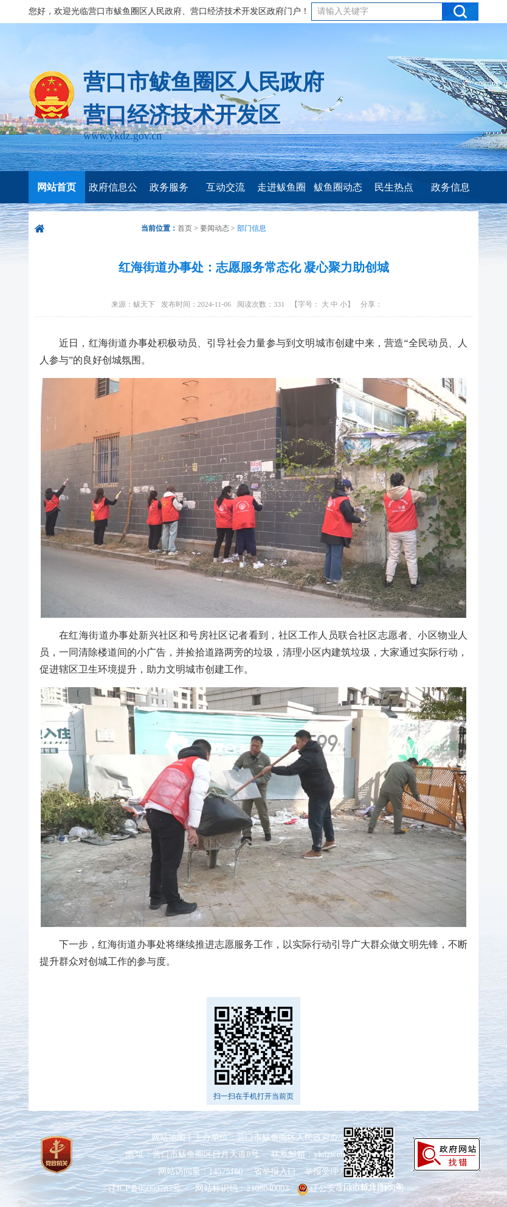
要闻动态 (214, 228)
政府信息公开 (113, 203)
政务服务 (169, 187)
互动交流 (225, 187)
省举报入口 (275, 1171)
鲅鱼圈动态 (338, 187)
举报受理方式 (330, 1171)
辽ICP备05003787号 (144, 1188)
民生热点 (393, 187)
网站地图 (168, 1137)
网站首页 (56, 187)
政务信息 (450, 187)
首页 (185, 228)
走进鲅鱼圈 (281, 187)
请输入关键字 (342, 11)
